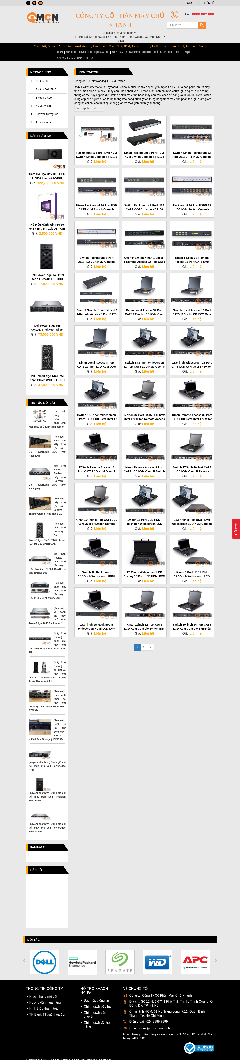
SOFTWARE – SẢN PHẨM (189, 51)
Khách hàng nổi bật (43, 990)
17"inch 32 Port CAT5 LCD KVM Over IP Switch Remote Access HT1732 (144, 412)
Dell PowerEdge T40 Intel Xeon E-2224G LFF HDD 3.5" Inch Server (47, 272)
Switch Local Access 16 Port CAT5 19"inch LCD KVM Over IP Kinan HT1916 (192, 307)
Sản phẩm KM (41, 129)
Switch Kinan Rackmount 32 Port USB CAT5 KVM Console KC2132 (191, 150)
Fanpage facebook (38, 841)
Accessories (43, 115)
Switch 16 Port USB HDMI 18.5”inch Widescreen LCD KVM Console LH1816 (144, 517)
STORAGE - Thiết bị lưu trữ (145, 51)
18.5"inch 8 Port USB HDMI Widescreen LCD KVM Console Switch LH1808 (191, 517)
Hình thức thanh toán (44, 1002)
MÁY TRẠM (110, 51)
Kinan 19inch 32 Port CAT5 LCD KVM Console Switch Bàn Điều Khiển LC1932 (144, 622)
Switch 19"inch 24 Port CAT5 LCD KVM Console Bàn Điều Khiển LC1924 (192, 622)
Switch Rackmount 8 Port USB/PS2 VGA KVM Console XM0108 (96, 255)
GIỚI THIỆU (194, 2)
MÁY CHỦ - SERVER (73, 51)
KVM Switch (43, 99)
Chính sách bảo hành (99, 1000)
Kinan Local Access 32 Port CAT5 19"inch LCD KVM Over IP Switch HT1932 (144, 307)
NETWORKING (123, 51)
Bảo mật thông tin (96, 994)
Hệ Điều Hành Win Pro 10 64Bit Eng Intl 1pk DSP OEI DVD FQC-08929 (47, 222)
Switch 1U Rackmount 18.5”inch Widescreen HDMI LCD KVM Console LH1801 (96, 569)
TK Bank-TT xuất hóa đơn (47, 1008)
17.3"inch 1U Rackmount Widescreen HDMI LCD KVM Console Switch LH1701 (96, 622)
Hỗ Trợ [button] (236, 529)
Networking (40, 65)
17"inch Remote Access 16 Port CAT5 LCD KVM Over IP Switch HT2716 (96, 464)
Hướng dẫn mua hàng (45, 996)
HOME (60, 51)
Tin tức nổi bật (43, 396)
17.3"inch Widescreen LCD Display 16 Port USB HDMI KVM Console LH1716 (144, 569)
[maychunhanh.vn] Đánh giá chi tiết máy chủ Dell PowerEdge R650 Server (47, 821)
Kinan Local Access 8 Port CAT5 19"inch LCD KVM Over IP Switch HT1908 (96, 359)
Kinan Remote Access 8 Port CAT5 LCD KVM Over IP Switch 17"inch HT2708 (144, 464)
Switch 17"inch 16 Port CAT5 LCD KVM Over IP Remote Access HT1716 (192, 464)
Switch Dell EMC (46, 82)
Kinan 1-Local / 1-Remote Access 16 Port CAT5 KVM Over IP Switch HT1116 (191, 255)
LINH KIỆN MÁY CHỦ (94, 51)
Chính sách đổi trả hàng (97, 1018)
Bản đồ (36, 863)
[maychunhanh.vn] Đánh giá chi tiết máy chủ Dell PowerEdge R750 (47, 759)
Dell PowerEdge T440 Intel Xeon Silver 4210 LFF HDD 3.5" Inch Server (47, 373)
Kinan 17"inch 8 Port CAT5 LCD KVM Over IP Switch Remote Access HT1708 (96, 517)
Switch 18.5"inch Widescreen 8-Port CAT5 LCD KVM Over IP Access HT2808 (97, 412)
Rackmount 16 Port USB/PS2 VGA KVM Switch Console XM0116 (192, 202)
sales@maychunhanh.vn (156, 1021)
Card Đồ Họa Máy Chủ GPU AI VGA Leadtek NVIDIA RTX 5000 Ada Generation (47, 171)
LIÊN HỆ (209, 2)
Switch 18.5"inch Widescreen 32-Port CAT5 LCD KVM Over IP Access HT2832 (144, 359)
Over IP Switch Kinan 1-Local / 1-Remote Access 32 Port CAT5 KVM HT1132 (144, 255)
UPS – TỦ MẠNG (168, 51)
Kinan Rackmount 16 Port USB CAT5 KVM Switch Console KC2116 (96, 202)
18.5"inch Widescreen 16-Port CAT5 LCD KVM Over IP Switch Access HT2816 (191, 359)
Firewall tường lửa (47, 107)
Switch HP (42, 74)
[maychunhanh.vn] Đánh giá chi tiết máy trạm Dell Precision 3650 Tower (47, 790)
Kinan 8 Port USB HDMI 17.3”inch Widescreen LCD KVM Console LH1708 (192, 569)
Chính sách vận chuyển (95, 1008)
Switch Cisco (44, 90)
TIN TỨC (206, 51)
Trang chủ (80, 74)
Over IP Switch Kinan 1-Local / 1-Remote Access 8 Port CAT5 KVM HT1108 (96, 307)
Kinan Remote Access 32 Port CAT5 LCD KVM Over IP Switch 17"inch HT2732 (191, 412)
